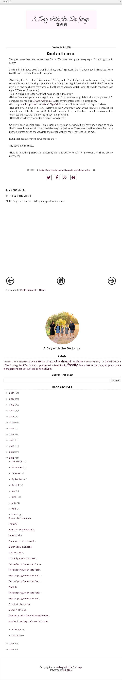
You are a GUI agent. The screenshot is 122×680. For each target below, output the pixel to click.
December (17, 462)
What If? (13, 587)
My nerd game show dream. (23, 558)
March (15, 515)
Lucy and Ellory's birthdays (42, 362)
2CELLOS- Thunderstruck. (22, 530)
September (17, 479)
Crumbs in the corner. (20, 604)
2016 (11, 446)
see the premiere (30, 104)
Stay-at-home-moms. (20, 518)
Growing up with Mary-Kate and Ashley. (29, 616)
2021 (11, 417)
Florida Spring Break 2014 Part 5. (25, 570)
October (16, 473)
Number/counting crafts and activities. (28, 621)
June (14, 497)
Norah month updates (69, 361)
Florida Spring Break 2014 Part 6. (25, 564)
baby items (53, 365)
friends (53, 170)
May (14, 503)
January (16, 635)
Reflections (80, 170)
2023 (11, 405)
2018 (11, 434)
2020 (12, 422)
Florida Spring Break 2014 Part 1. (25, 599)
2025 (11, 393)
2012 (11, 649)
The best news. (16, 553)
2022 (11, 411)
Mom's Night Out (51, 104)
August (15, 485)
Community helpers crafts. (22, 541)
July (13, 491)
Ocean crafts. (15, 535)
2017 (11, 440)
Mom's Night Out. (17, 610)
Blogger (67, 670)
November (17, 467)
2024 (11, 399)
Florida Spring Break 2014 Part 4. (25, 576)
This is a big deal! (14, 365)
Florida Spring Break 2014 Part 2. (25, 593)
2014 (11, 458)
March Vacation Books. (20, 547)
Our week (74, 170)
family (48, 170)
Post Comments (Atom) (32, 290)
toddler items (37, 369)
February (16, 630)
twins (48, 368)
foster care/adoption (102, 365)
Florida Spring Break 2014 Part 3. (25, 581)
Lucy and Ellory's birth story (15, 362)
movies (68, 170)
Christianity (42, 170)
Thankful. (13, 524)
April (14, 509)
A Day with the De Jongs (69, 667)
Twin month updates (36, 365)
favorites (84, 365)
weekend (87, 170)
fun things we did (61, 170)
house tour (24, 369)
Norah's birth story (92, 362)
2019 (11, 428)
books (63, 365)
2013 (11, 644)
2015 (11, 452)
